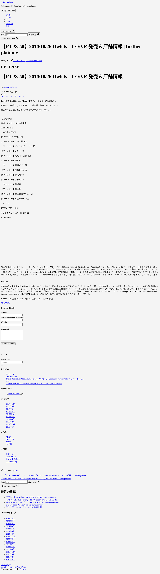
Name (4, 313)
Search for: (5, 361)
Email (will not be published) (13, 317)
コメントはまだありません (12, 96)
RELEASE (5, 303)
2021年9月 (10, 556)
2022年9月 (10, 541)
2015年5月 (10, 429)
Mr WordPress (14, 396)
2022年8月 (10, 543)
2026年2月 (10, 523)
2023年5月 (10, 533)
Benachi (23, 571)
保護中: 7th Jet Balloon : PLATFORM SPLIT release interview (31, 499)
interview (9, 24)
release (8, 17)
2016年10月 (11, 416)
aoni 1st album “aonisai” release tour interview (24, 507)
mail (7, 26)
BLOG (8, 439)
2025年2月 (10, 525)
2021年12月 (11, 554)
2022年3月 (10, 551)
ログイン (10, 456)
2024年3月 (10, 528)
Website (4, 322)
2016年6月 (10, 418)
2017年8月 (10, 408)
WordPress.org (11, 463)
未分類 (9, 446)
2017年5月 (10, 411)
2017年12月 (11, 406)
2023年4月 (10, 536)
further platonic (7, 2)
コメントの (13, 461)
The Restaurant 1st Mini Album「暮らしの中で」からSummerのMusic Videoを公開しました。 (45, 381)
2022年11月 (10, 538)
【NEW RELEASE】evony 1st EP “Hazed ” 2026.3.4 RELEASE (32, 502)
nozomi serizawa (10, 87)
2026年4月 (10, 520)
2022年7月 (10, 546)
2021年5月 (10, 561)
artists (8, 15)
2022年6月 (10, 549)
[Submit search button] (33, 34)
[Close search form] (10, 38)
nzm (16, 472)
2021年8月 (10, 559)
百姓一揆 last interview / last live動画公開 (24, 509)
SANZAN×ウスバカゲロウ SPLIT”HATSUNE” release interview (32, 504)
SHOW (9, 443)
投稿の (11, 458)
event (8, 19)
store (8, 21)
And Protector (11, 378)
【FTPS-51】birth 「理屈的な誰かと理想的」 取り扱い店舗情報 (34, 385)
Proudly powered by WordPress (13, 569)
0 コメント (27, 61)
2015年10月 (11, 426)
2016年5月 (10, 421)
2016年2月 (10, 424)
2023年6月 (10, 531)
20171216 (10, 376)
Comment (5, 329)
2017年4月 (10, 413)
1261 (8, 383)
